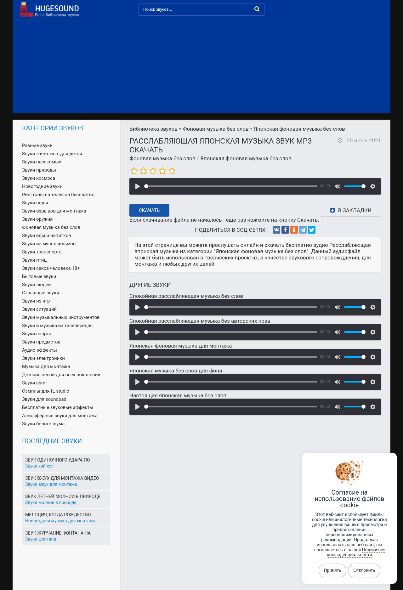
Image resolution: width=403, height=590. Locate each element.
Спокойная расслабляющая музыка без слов (186, 296)
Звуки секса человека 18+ (51, 268)
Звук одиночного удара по (57, 459)
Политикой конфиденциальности (356, 552)
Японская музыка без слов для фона (175, 370)
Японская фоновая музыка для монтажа (180, 346)
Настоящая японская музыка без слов (177, 395)
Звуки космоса (38, 178)
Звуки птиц (34, 260)
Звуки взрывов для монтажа (54, 211)
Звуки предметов (41, 342)
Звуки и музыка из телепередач (57, 325)
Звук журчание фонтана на (58, 533)
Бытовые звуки (39, 276)
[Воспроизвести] (138, 186)
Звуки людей (36, 284)
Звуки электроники (43, 358)
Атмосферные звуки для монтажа (60, 415)
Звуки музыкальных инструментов (61, 317)
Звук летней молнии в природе (62, 496)
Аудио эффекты (39, 350)
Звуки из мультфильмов (49, 244)
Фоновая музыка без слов (162, 158)
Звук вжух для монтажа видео (62, 478)
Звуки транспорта (42, 252)
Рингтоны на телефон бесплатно (58, 194)
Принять (332, 570)
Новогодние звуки (42, 186)
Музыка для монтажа (46, 366)
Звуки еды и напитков (46, 235)
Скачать (149, 210)
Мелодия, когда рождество (58, 514)
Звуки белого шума (43, 424)
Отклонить (364, 570)
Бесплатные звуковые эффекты (57, 407)
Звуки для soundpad (44, 399)
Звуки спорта (36, 334)
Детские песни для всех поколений (61, 374)
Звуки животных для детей (52, 153)
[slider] (230, 186)
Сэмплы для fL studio (45, 391)
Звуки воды (35, 203)
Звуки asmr (34, 383)
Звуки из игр (36, 301)
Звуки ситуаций (39, 309)
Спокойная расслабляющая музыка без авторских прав (199, 321)
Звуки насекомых (41, 162)
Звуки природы (39, 170)
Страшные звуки (40, 293)
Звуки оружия (37, 219)
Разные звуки (37, 145)
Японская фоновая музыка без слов (246, 158)
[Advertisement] (201, 66)
